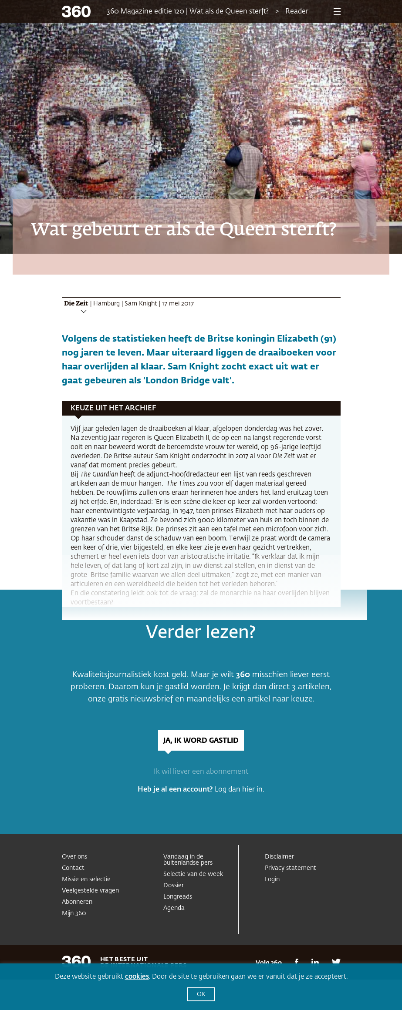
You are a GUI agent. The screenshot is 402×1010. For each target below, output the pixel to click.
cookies (137, 976)
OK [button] (201, 994)
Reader (296, 11)
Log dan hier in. (239, 789)
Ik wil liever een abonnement (201, 771)
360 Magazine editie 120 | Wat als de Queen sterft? (188, 11)
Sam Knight (141, 304)
